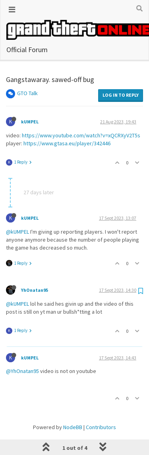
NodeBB (72, 365)
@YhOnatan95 (22, 309)
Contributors (101, 365)
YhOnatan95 (34, 229)
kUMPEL (30, 157)
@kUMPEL (17, 170)
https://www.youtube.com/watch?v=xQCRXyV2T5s (81, 74)
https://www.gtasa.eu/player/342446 (66, 82)
